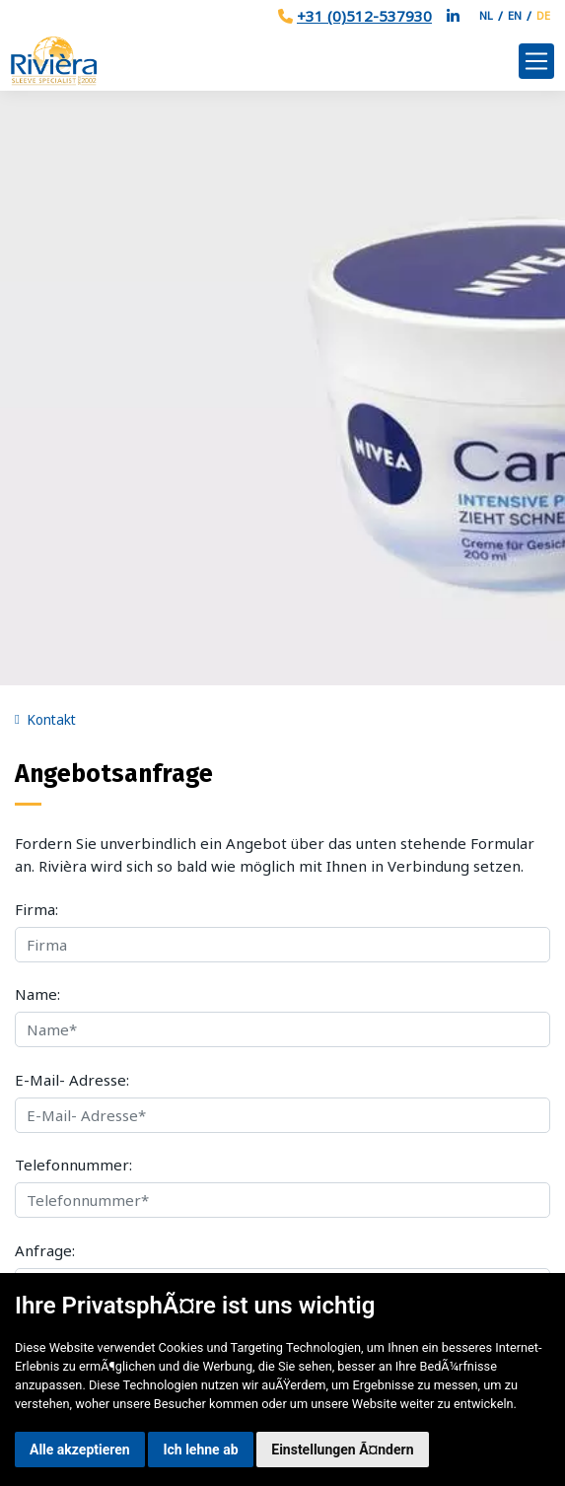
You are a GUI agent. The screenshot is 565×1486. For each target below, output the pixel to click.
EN (515, 15)
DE (543, 15)
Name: (37, 994)
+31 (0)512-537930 (364, 16)
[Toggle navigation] (536, 61)
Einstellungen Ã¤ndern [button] (342, 1449)
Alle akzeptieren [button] (80, 1449)
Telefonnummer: (73, 1164)
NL (486, 15)
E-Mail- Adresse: (72, 1080)
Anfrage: (45, 1250)
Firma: (36, 909)
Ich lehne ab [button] (200, 1449)
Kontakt (51, 720)
